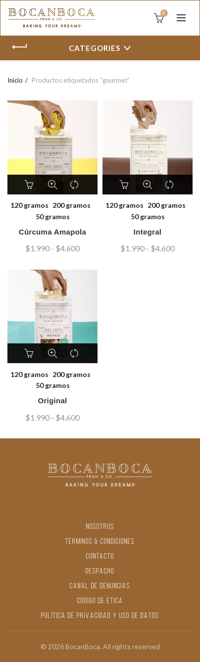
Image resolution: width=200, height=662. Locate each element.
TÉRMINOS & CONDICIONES (100, 542)
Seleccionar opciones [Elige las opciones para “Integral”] (125, 184)
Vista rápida (52, 184)
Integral (148, 232)
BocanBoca (82, 646)
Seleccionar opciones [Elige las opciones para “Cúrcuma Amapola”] (30, 184)
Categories (94, 48)
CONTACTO (100, 557)
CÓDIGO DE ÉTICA (100, 601)
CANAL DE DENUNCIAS (100, 586)
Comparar (75, 184)
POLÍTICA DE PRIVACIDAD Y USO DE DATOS (100, 616)
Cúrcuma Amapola (52, 232)
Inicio (15, 80)
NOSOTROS (100, 527)
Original (52, 400)
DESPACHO (100, 571)
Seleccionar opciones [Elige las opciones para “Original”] (30, 353)
